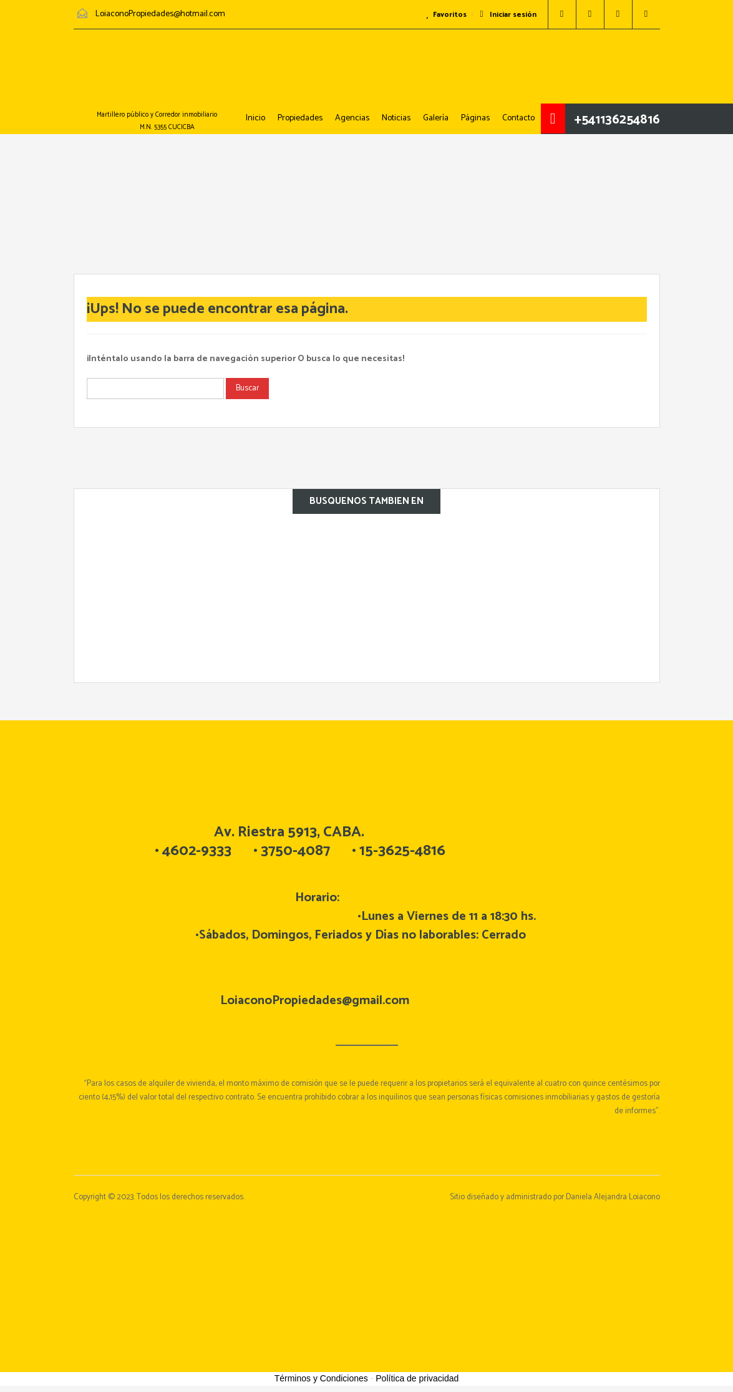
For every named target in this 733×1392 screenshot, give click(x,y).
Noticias (396, 118)
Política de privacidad (417, 1378)
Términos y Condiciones (321, 1378)
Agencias (352, 118)
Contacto (518, 118)
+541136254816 (617, 119)
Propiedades (300, 118)
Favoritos (446, 15)
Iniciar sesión (508, 15)
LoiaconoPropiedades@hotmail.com (160, 14)
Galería (436, 118)
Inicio (255, 118)
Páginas (475, 118)
